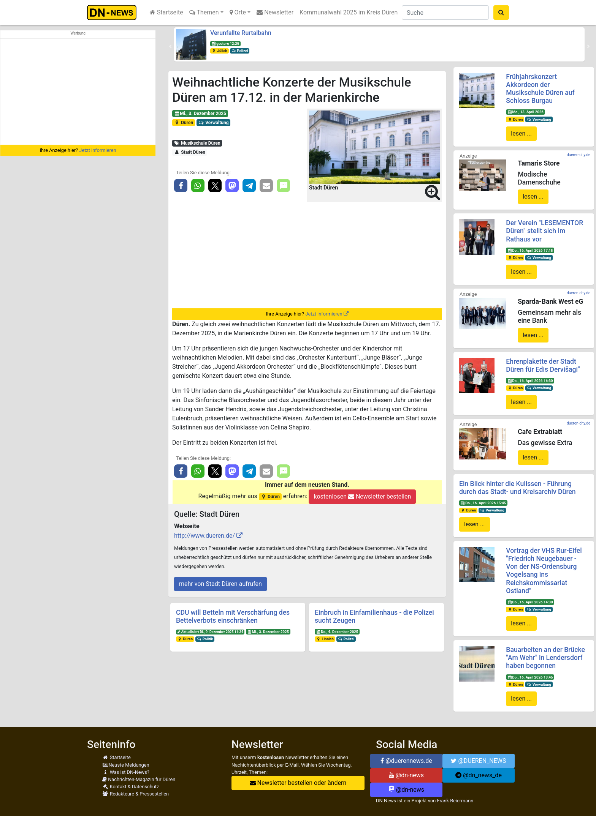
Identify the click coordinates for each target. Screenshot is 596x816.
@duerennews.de (406, 760)
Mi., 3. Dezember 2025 (200, 113)
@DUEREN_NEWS (478, 760)
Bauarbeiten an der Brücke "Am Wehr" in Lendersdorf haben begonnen (545, 657)
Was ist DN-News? (125, 772)
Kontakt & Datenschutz (130, 786)
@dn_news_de (478, 775)
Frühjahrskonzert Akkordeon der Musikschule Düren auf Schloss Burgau (540, 88)
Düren (183, 122)
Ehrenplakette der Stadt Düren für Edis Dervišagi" (543, 365)
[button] (170, 46)
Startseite (166, 12)
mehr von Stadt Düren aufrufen (220, 583)
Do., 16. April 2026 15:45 (483, 503)
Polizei (239, 51)
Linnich (325, 639)
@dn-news (406, 775)
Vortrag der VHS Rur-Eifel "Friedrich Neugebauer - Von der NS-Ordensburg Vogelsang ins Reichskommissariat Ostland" (544, 571)
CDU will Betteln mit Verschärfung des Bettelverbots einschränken (233, 616)
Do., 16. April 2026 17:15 (530, 250)
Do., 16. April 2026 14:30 (530, 602)
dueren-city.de (578, 155)
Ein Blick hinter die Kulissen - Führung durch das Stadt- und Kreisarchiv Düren (517, 488)
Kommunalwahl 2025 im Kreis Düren (349, 12)
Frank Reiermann (455, 800)
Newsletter (275, 12)
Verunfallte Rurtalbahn (240, 32)
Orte (238, 12)
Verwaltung (213, 122)
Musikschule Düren (197, 143)
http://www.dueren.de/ (204, 535)
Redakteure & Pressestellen (135, 794)
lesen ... (521, 133)
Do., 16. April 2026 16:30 (530, 381)
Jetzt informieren (97, 150)
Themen (204, 12)
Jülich (219, 51)
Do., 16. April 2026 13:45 (530, 677)
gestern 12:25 (225, 43)
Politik (205, 639)
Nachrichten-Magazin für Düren (138, 779)
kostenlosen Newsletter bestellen (362, 496)
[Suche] (445, 12)
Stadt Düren (189, 152)
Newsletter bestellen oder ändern (298, 782)
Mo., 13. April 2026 (525, 112)
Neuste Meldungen (125, 765)
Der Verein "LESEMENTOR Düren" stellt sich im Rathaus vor (544, 231)
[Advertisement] (77, 91)
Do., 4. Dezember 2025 (337, 632)
